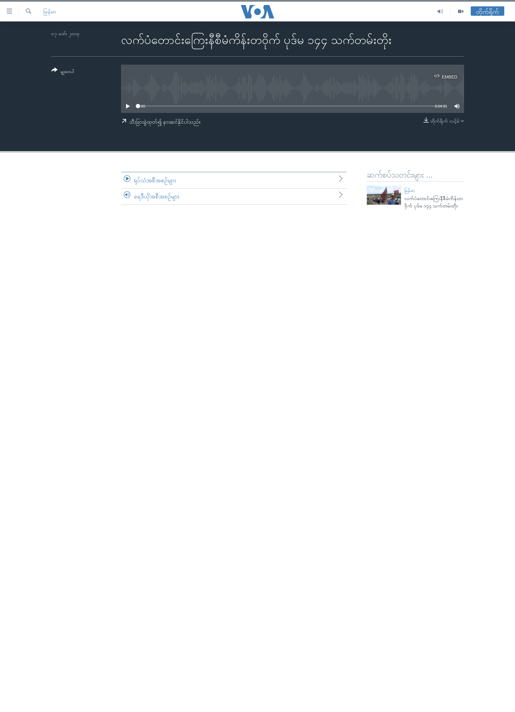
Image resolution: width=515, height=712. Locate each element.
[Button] (62, 72)
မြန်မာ (49, 11)
